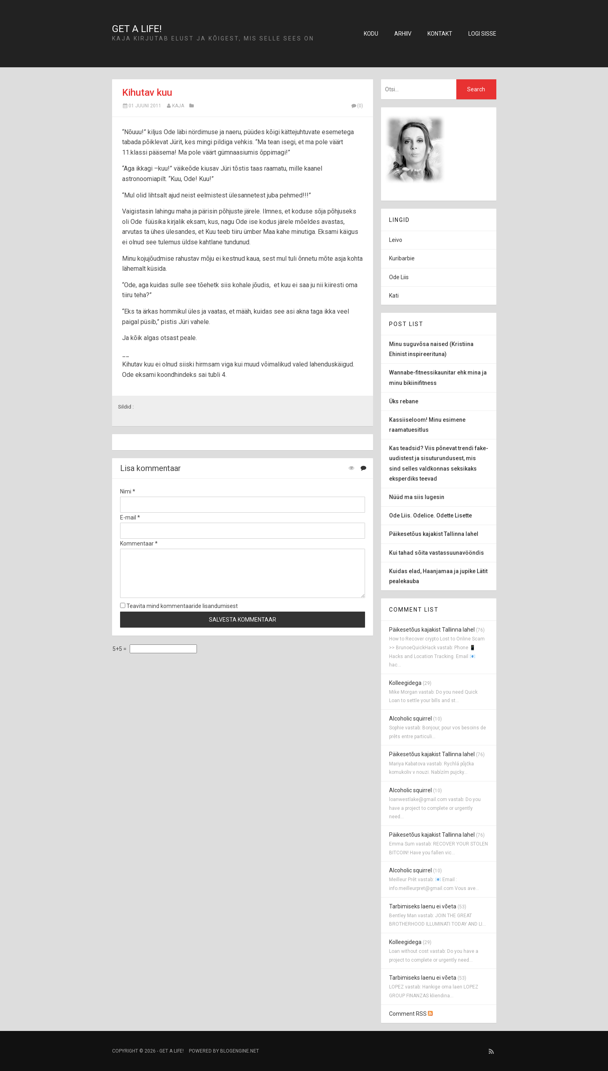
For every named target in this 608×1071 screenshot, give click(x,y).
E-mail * (130, 517)
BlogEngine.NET (239, 1051)
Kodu (371, 33)
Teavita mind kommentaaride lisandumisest (179, 606)
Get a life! (137, 28)
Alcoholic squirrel (410, 718)
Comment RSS (411, 1014)
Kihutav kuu (147, 92)
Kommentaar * (139, 543)
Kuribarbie (402, 258)
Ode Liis (399, 277)
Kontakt (439, 33)
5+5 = (120, 649)
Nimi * (127, 491)
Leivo (395, 240)
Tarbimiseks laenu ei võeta (422, 906)
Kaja (178, 106)
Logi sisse (482, 33)
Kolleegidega (405, 683)
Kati (394, 295)
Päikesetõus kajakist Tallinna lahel (432, 629)
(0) (357, 106)
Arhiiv (402, 33)
